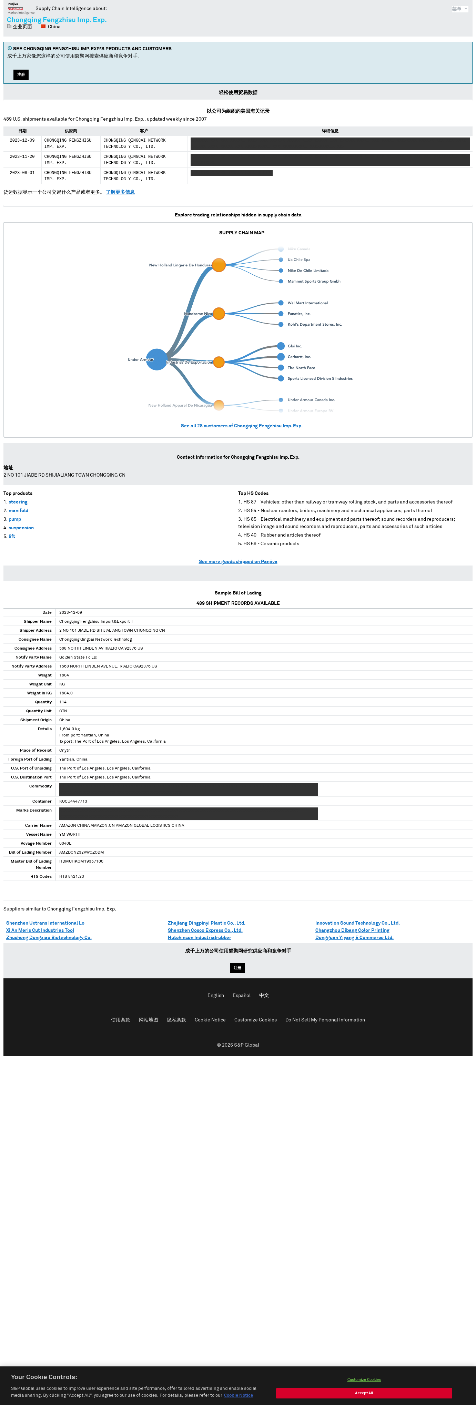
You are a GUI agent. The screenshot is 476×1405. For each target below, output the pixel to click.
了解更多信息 (120, 192)
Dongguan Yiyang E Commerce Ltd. (354, 937)
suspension (21, 528)
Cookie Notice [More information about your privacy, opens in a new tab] (238, 1402)
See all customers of (242, 426)
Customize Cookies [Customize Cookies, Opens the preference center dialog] (364, 1386)
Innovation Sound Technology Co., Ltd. (357, 923)
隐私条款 (176, 1020)
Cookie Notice (210, 1020)
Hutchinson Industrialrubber (199, 937)
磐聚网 (21, 8)
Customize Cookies (255, 1020)
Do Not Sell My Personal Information (325, 1020)
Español (242, 995)
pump (15, 519)
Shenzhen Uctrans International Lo (45, 923)
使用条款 (120, 1020)
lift (12, 536)
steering (18, 502)
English (215, 995)
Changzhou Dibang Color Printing (352, 930)
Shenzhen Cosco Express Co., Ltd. (205, 930)
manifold (18, 510)
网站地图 (148, 1020)
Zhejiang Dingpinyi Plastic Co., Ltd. (206, 923)
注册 (21, 75)
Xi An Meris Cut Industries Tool (40, 930)
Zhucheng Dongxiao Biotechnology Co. (49, 937)
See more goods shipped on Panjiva (238, 561)
